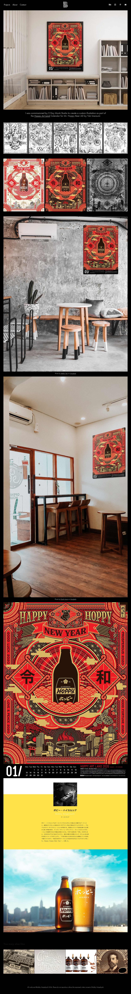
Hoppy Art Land (42, 115)
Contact (23, 4)
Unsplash (73, 373)
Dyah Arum (64, 599)
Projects (7, 4)
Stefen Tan (64, 373)
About (15, 4)
